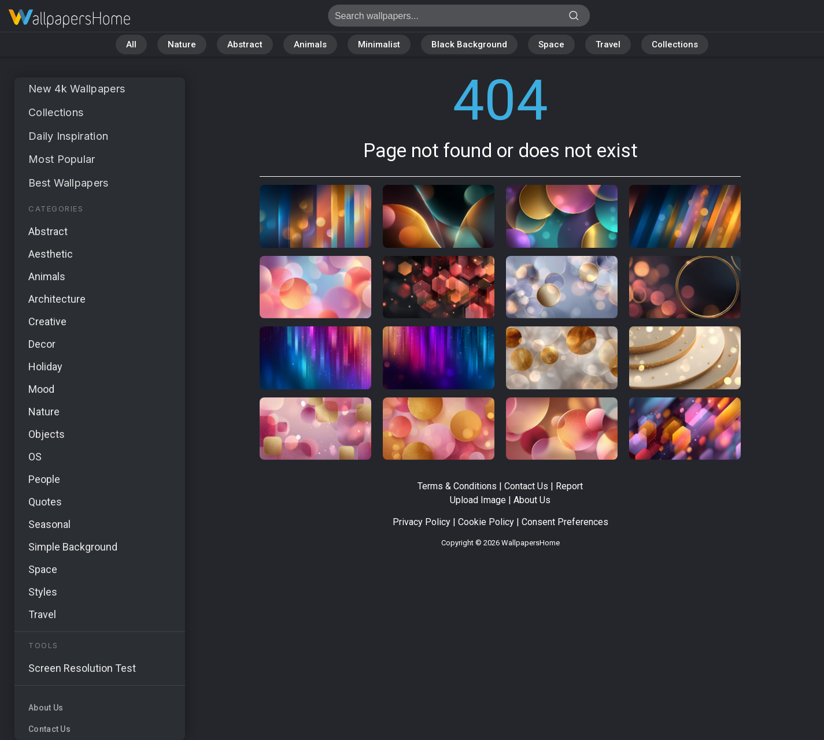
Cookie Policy (486, 521)
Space (551, 44)
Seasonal (49, 524)
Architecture (57, 299)
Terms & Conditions (457, 486)
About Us (45, 707)
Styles (42, 592)
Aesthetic (50, 254)
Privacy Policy (421, 521)
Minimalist (379, 44)
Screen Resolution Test (82, 668)
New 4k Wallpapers (76, 89)
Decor (42, 344)
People (44, 479)
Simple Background (72, 547)
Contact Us (49, 729)
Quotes (45, 502)
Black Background (469, 44)
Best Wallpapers (68, 183)
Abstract (245, 44)
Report (569, 486)
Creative (47, 321)
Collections (675, 44)
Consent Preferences (565, 521)
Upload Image (478, 499)
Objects (46, 434)
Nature (182, 44)
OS (35, 457)
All (131, 44)
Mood (41, 389)
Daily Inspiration (68, 136)
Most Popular (61, 159)
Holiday (45, 366)
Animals (310, 44)
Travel (608, 44)
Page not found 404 (69, 18)
